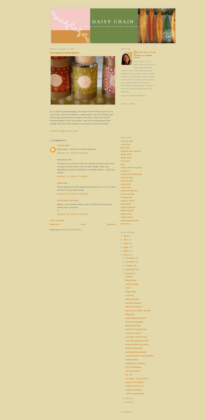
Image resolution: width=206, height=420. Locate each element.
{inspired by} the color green (137, 344)
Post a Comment (57, 220)
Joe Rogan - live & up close (136, 378)
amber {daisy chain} (65, 200)
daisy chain (113, 21)
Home (83, 224)
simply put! (129, 314)
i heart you (125, 171)
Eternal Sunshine (132, 371)
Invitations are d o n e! (134, 386)
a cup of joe (125, 144)
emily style (125, 161)
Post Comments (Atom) (71, 230)
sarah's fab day (127, 210)
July (128, 398)
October (129, 266)
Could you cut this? (133, 333)
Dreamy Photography (134, 322)
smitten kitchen (127, 217)
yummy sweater (132, 284)
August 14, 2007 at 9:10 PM (72, 214)
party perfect (126, 204)
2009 (126, 247)
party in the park (132, 299)
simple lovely (126, 214)
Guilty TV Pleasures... (134, 348)
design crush (126, 154)
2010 (126, 243)
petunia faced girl (128, 207)
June (128, 402)
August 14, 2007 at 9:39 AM (72, 194)
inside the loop (127, 177)
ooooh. (128, 288)
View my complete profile (133, 96)
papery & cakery (127, 201)
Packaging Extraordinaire (64, 52)
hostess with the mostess (131, 167)
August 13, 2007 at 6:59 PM (72, 153)
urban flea (125, 224)
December (130, 258)
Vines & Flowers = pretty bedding (139, 356)
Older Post (111, 224)
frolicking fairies (131, 360)
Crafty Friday (130, 292)
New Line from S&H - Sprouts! (138, 310)
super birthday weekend (135, 318)
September (131, 269)
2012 (126, 236)
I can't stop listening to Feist (137, 341)
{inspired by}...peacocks (135, 363)
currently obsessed (133, 303)
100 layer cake (127, 141)
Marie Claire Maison (133, 307)
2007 (126, 255)
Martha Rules (131, 280)
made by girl (126, 184)
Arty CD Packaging (133, 367)
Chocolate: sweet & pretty (136, 337)
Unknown (61, 145)
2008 (126, 251)
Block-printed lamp (133, 325)
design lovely (126, 158)
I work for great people (134, 393)
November (130, 262)
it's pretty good (127, 181)
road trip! (129, 276)
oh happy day (126, 197)
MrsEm (60, 183)
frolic (123, 164)
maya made (126, 187)
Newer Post (55, 224)
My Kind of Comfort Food (135, 329)
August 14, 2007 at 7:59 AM (72, 176)
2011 (126, 240)
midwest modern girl (129, 191)
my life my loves (127, 194)
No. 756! (128, 375)
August (129, 273)
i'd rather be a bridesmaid (131, 174)
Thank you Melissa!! (133, 390)
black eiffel (125, 148)
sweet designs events (130, 220)
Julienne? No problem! (134, 382)
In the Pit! (129, 295)
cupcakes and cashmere (131, 151)
